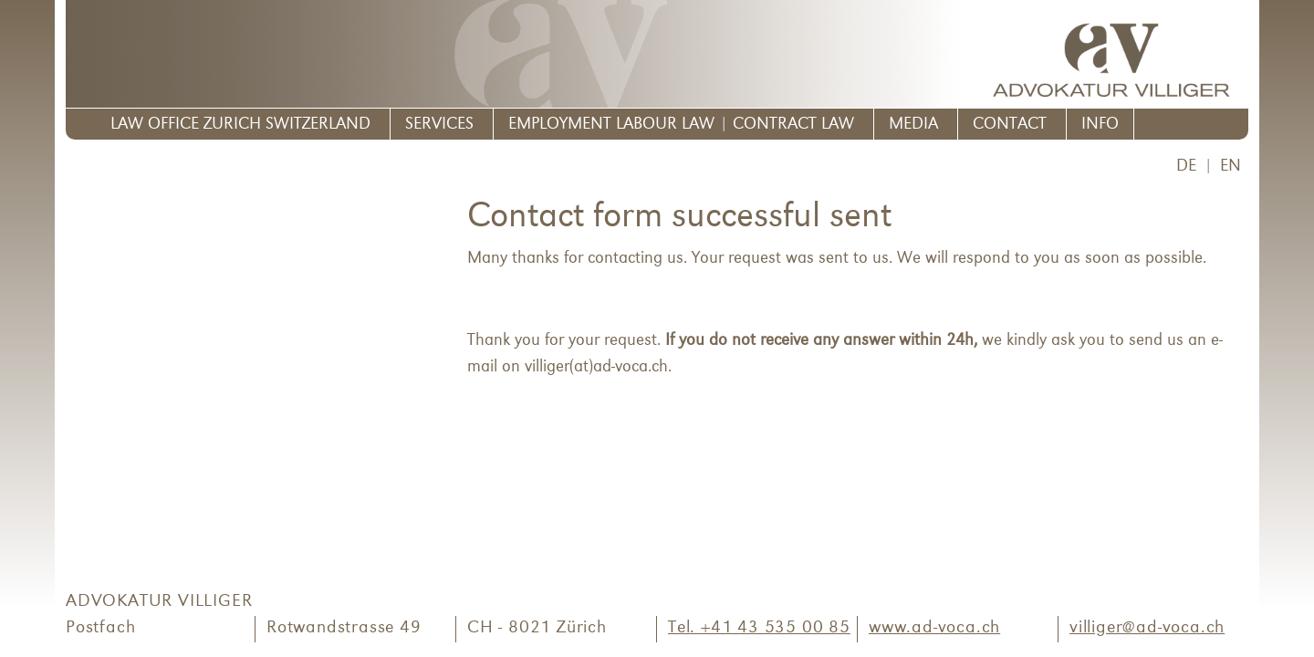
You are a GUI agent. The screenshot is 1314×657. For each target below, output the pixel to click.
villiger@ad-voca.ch (1147, 628)
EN (1230, 166)
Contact (1010, 124)
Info (1100, 124)
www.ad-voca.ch (934, 628)
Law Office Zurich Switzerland (240, 124)
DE (1186, 166)
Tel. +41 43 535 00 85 (759, 628)
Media (913, 124)
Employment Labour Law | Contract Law (681, 124)
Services (439, 124)
